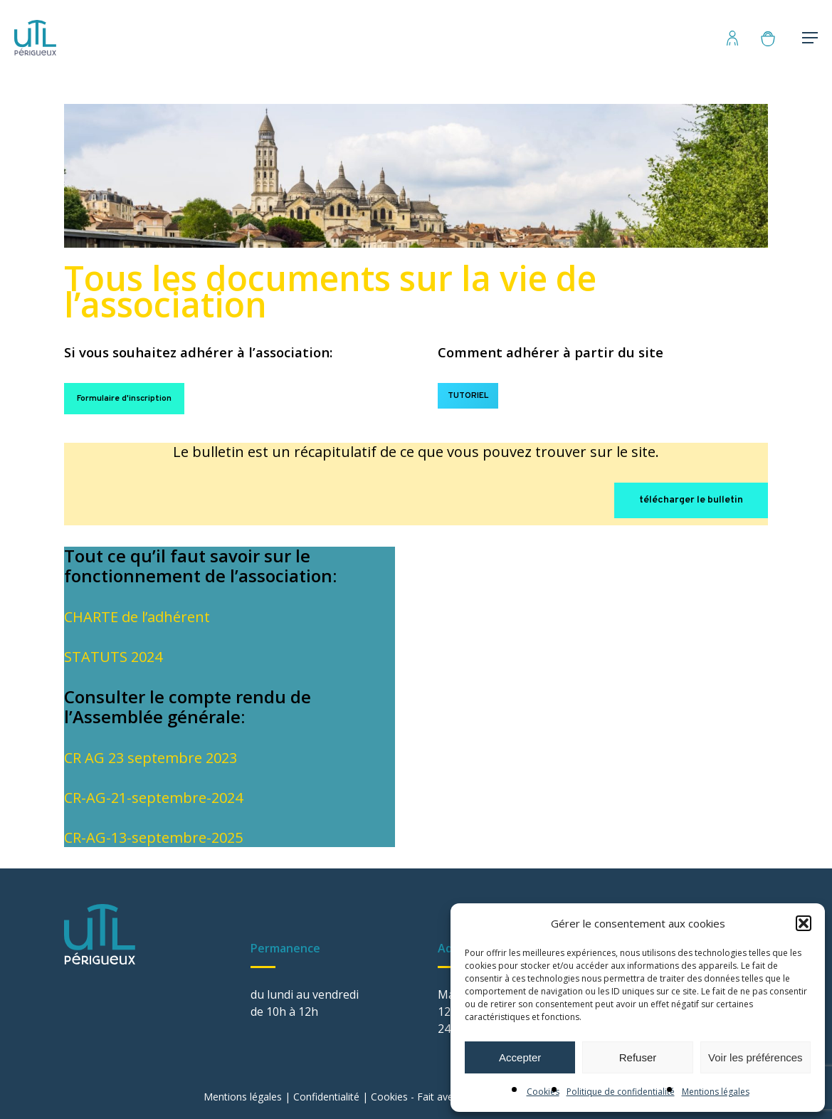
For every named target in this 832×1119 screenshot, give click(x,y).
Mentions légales (715, 1092)
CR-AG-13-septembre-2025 (153, 837)
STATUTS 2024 (113, 656)
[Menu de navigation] (810, 38)
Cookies (543, 1092)
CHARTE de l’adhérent (137, 616)
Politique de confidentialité (621, 1092)
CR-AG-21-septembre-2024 (153, 797)
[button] (803, 923)
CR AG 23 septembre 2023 (150, 757)
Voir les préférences (755, 1057)
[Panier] (774, 38)
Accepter (520, 1057)
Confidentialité (326, 1096)
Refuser (638, 1057)
